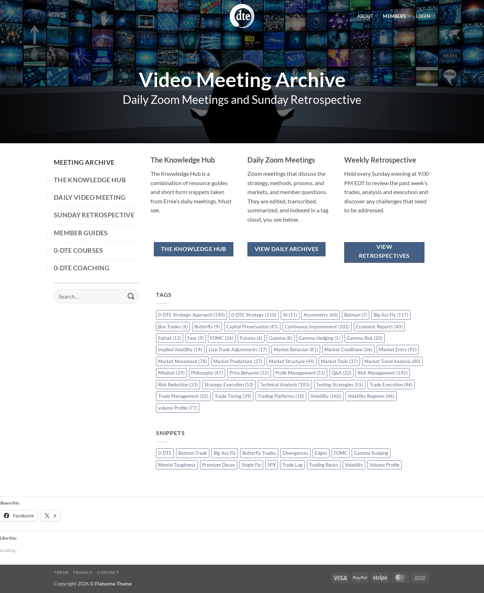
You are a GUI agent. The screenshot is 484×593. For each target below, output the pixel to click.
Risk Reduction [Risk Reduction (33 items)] (178, 384)
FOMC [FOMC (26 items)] (221, 338)
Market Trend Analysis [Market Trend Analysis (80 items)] (392, 361)
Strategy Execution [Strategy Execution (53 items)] (228, 384)
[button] (423, 16)
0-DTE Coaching (81, 268)
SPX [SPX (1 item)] (271, 465)
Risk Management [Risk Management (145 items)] (383, 373)
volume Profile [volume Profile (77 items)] (177, 408)
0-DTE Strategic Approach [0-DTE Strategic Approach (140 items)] (191, 315)
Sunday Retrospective (94, 215)
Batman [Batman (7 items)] (355, 315)
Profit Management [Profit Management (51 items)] (300, 373)
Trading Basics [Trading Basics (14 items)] (323, 465)
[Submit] (131, 296)
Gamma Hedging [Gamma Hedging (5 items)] (319, 338)
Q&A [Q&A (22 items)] (341, 373)
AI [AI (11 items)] (290, 315)
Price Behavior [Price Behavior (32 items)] (249, 373)
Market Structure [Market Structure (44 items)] (291, 361)
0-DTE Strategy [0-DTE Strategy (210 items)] (253, 315)
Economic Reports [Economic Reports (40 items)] (379, 326)
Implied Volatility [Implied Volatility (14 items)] (180, 349)
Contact (108, 572)
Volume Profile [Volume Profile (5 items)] (384, 465)
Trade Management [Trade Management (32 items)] (183, 396)
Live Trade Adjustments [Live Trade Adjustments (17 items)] (238, 349)
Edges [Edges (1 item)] (321, 453)
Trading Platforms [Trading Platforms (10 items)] (281, 396)
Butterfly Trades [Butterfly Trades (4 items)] (259, 453)
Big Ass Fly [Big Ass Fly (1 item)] (225, 453)
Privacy (82, 572)
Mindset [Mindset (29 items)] (171, 373)
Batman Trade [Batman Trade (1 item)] (192, 453)
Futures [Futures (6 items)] (251, 338)
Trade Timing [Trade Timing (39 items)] (233, 396)
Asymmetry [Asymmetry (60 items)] (321, 315)
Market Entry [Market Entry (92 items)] (398, 349)
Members (397, 16)
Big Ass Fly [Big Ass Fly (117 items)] (391, 315)
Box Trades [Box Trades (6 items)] (173, 326)
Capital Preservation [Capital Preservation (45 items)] (252, 326)
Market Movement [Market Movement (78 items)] (182, 361)
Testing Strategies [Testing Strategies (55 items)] (339, 384)
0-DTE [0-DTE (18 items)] (165, 453)
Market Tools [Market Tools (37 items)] (339, 361)
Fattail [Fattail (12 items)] (169, 338)
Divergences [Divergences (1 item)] (295, 453)
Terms (61, 572)
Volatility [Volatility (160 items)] (325, 396)
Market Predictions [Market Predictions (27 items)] (237, 361)
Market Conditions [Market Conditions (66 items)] (348, 349)
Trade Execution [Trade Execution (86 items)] (391, 384)
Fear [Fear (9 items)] (196, 338)
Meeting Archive (84, 162)
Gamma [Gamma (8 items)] (280, 338)
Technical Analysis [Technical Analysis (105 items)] (285, 384)
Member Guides (81, 233)
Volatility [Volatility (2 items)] (354, 465)
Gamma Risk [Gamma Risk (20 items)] (365, 338)
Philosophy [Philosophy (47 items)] (207, 373)
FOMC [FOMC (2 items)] (340, 453)
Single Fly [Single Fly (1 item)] (251, 465)
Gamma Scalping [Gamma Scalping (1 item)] (371, 453)
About (367, 16)
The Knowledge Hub (90, 180)
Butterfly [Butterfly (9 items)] (207, 326)
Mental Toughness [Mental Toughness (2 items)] (177, 465)
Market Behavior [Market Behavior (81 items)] (296, 349)
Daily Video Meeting (90, 197)
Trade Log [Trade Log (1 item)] (292, 465)
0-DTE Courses (78, 250)
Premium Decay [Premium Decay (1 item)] (218, 465)
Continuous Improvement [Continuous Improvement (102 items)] (317, 326)
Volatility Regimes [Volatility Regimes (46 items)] (371, 396)
